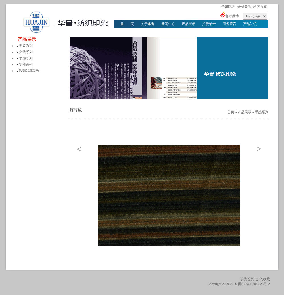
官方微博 (232, 16)
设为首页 (247, 279)
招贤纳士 (209, 24)
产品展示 (188, 24)
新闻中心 (168, 24)
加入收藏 (263, 279)
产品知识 (250, 24)
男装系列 (26, 46)
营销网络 (228, 7)
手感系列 (26, 58)
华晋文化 (127, 32)
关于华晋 (147, 24)
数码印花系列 (29, 71)
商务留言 (229, 24)
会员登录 (244, 7)
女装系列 (26, 52)
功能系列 (26, 64)
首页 (230, 112)
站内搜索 (260, 7)
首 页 (127, 24)
